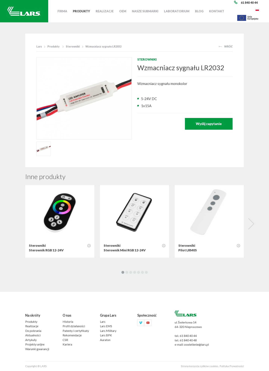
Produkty (81, 11)
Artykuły (31, 340)
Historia (68, 321)
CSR (65, 340)
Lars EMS (106, 326)
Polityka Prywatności (231, 366)
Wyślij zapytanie (209, 124)
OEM (122, 11)
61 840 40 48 (188, 340)
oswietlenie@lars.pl (196, 344)
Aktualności (33, 335)
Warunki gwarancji (37, 349)
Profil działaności (74, 326)
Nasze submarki (145, 11)
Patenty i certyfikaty (76, 330)
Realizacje (105, 11)
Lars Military (108, 330)
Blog (199, 11)
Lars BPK (106, 335)
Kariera (67, 344)
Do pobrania (33, 330)
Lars (39, 46)
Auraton (105, 340)
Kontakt (216, 11)
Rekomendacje (72, 335)
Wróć (226, 46)
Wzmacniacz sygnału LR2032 (103, 46)
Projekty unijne (34, 344)
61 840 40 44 (188, 335)
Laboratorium (176, 11)
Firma (62, 11)
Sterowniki (73, 46)
